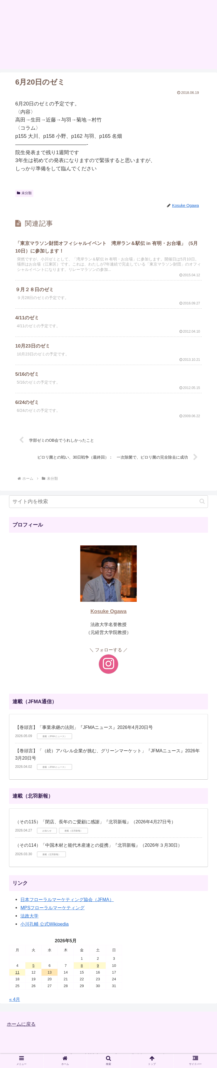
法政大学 (29, 920)
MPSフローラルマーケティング (52, 912)
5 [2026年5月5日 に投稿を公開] (33, 970)
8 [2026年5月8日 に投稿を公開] (82, 970)
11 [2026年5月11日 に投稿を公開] (17, 977)
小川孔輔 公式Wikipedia (44, 928)
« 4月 (14, 1003)
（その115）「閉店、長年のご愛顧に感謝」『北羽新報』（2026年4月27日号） (95, 826)
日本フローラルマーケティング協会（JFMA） (67, 903)
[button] (202, 506)
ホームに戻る (22, 1028)
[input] (108, 506)
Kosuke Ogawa (108, 616)
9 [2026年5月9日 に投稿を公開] (98, 970)
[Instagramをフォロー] (108, 668)
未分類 (24, 193)
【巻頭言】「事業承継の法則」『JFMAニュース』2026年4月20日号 (84, 731)
